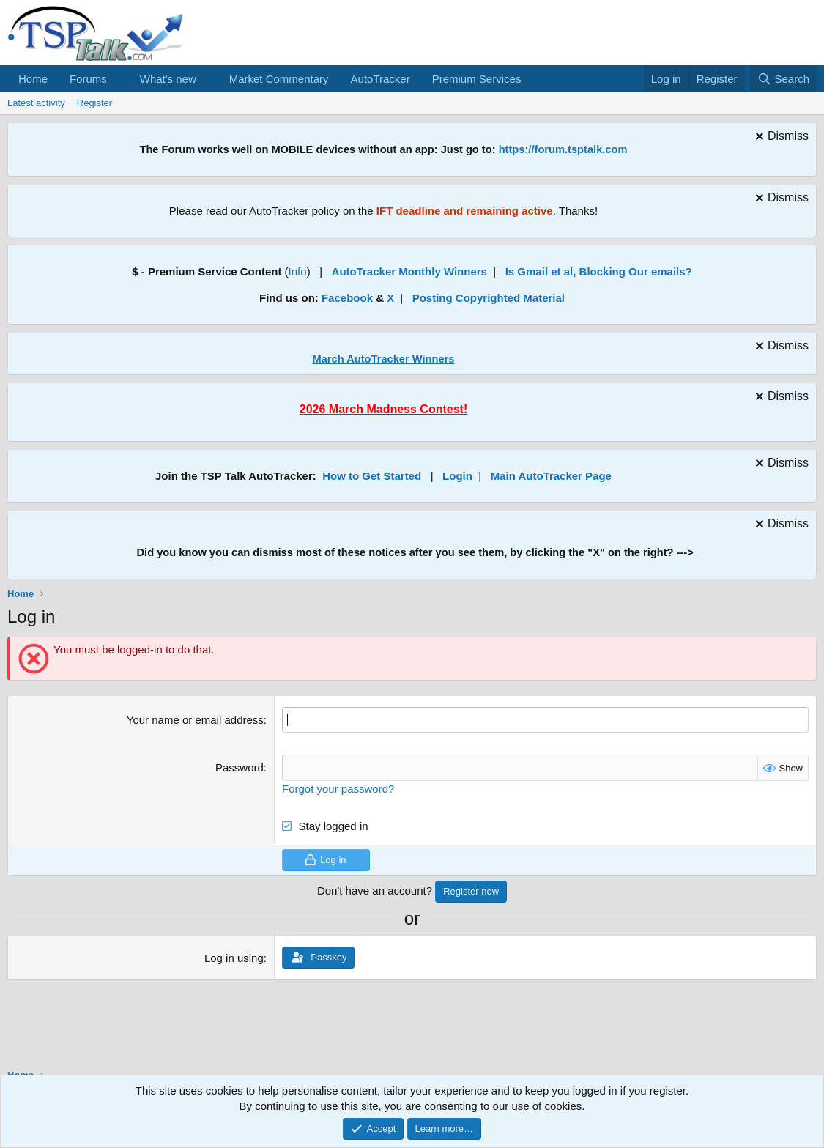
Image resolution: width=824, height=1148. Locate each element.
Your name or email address (195, 720)
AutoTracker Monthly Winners (409, 271)
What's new (168, 79)
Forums (88, 79)
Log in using (234, 957)
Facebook (347, 298)
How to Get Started (371, 476)
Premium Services (477, 79)
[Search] (783, 78)
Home (33, 79)
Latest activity (36, 102)
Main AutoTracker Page (551, 476)
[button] (118, 78)
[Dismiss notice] (780, 138)
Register (94, 102)
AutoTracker (380, 79)
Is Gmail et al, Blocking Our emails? (598, 271)
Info (298, 271)
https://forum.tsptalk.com (563, 149)
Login (457, 476)
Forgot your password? (338, 788)
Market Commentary (279, 79)
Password (239, 767)
